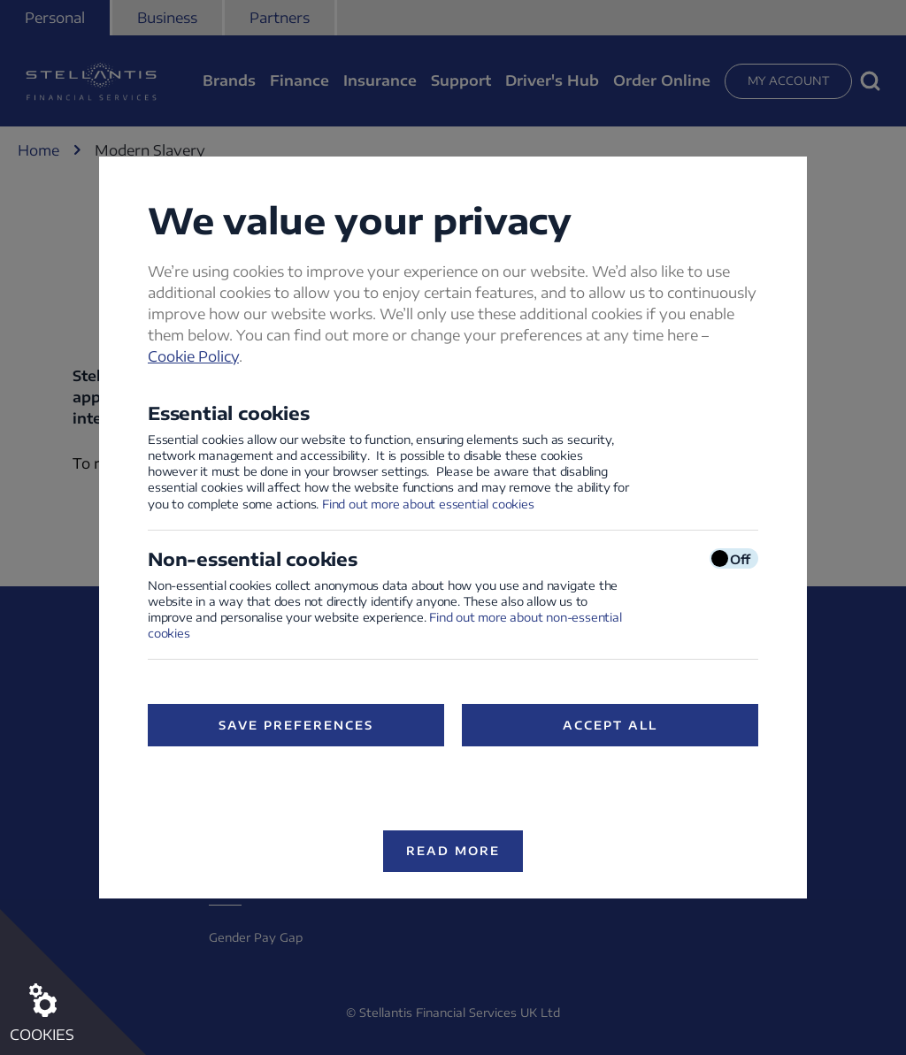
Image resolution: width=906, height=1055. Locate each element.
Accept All (610, 725)
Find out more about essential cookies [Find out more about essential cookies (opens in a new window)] (428, 504)
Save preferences (295, 725)
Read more (453, 851)
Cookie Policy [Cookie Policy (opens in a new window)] (193, 356)
